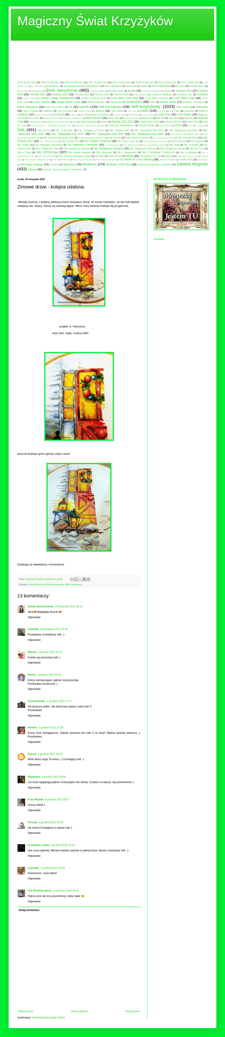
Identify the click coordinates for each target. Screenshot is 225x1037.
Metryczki (147, 118)
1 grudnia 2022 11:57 (59, 701)
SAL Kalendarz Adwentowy (49, 145)
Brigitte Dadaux (97, 91)
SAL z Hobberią (188, 152)
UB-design (203, 159)
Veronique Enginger (32, 164)
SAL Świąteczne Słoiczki (143, 148)
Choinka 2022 (60, 94)
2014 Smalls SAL (26, 82)
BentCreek (37, 91)
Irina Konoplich (65, 111)
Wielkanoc (89, 164)
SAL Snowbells (191, 145)
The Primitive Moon (40, 890)
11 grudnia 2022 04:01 (66, 890)
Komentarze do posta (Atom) (48, 1017)
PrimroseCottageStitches (121, 125)
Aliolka (144, 86)
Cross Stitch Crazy (184, 98)
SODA (129, 156)
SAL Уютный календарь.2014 (74, 156)
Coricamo (202, 94)
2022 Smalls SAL (167, 82)
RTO (190, 125)
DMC (152, 102)
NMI (75, 122)
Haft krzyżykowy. (145, 106)
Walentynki (70, 164)
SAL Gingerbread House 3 (155, 141)
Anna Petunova (161, 86)
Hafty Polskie (183, 107)
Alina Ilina (131, 86)
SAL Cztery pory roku (128, 141)
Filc (70, 106)
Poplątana (34, 776)
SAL (21, 130)
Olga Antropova (88, 121)
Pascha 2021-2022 (122, 121)
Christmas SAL (184, 94)
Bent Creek (22, 91)
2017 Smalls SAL (97, 82)
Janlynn (99, 110)
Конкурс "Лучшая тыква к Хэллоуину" (63, 169)
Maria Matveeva (131, 118)
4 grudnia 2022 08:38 (51, 822)
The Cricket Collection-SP (37, 159)
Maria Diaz (113, 118)
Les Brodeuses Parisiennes (95, 114)
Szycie (168, 156)
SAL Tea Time (196, 148)
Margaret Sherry (51, 118)
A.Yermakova (38, 86)
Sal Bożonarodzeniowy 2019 (91, 138)
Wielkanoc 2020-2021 (118, 164)
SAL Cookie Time (71, 141)
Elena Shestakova (27, 106)
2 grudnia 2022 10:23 (50, 754)
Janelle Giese (84, 111)
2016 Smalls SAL (74, 82)
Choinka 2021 (37, 94)
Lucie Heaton (184, 114)
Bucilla (131, 90)
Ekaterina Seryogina (193, 102)
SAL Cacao (115, 137)
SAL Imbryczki (179, 141)
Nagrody (188, 118)
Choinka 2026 (140, 94)
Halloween (202, 106)
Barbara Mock (196, 86)
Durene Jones (168, 102)
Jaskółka (33, 629)
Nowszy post (25, 1011)
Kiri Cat (161, 111)
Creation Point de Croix (93, 98)
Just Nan (132, 111)
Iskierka (32, 727)
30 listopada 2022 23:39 (54, 629)
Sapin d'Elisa (115, 156)
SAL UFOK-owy (47, 152)
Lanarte (73, 114)
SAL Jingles (23, 145)
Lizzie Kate (164, 114)
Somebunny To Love (150, 156)
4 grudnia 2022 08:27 (57, 799)
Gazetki (84, 106)
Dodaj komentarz (29, 910)
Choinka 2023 (81, 94)
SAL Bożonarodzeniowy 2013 (58, 137)
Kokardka (189, 111)
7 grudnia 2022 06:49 (52, 867)
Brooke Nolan (116, 90)
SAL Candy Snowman (137, 137)
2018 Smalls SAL (121, 82)
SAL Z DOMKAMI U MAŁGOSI (158, 152)
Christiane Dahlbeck (161, 94)
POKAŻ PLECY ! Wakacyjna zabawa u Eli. (51, 125)
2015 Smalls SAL (50, 82)
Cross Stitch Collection (157, 98)
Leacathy (33, 867)
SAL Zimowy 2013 (46, 156)
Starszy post (132, 1011)
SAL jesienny (197, 141)
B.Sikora (180, 86)
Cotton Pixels (29, 98)
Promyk (32, 822)
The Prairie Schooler (82, 159)
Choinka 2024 (102, 94)
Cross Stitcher (42, 102)
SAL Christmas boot (48, 141)
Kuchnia (59, 114)
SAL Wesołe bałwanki (79, 152)
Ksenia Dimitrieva (43, 114)
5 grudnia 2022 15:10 (62, 845)
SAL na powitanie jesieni (154, 145)
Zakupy (32, 169)
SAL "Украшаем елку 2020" (147, 134)
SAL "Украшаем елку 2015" (183, 130)
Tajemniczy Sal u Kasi (187, 156)
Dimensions (134, 102)
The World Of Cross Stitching (136, 159)
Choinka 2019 (183, 90)
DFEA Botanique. (96, 102)
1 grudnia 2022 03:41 (49, 674)
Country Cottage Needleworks (56, 98)
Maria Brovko (93, 118)
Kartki (144, 110)
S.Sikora (200, 125)
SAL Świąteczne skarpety (109, 148)
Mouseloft (174, 118)
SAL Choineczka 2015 (163, 138)
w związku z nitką (38, 845)
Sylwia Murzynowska (40, 606)
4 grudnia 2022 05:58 (53, 776)
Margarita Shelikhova (72, 118)
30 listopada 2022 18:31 (68, 606)
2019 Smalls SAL (145, 82)
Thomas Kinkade (167, 159)
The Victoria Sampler (106, 159)
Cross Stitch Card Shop (124, 98)
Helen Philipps (30, 111)
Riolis (178, 125)
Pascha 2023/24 (173, 121)
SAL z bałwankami (127, 152)
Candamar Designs (151, 91)
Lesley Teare (119, 114)
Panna (104, 121)
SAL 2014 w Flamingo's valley (185, 134)
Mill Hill (160, 118)
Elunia (31, 674)
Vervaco (54, 164)
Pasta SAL (192, 121)
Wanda (32, 652)
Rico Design (165, 125)
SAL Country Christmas (97, 141)
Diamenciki (115, 102)
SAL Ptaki (174, 145)
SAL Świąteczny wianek (172, 148)
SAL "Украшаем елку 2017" (67, 134)
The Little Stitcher (61, 159)
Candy (167, 90)
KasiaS (32, 754)
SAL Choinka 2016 (187, 137)
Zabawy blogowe (192, 164)
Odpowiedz (34, 617)
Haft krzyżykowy (110, 106)
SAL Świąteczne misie (47, 148)
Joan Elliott (117, 111)
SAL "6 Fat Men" (64, 130)
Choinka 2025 (121, 94)
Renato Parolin (147, 125)
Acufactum (53, 86)
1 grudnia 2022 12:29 (51, 727)
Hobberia (48, 111)
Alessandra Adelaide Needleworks (82, 86)
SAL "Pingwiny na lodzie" (91, 130)
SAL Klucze (44, 130)
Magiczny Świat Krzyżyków (95, 21)
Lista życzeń (148, 114)
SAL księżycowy (111, 145)
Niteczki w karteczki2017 (57, 122)
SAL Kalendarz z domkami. (82, 144)
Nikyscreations (35, 122)
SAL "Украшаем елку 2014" (149, 130)
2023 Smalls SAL (190, 82)
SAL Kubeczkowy (131, 145)
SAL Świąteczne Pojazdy (76, 148)
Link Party (134, 114)
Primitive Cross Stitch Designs (90, 125)
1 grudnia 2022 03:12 (49, 652)
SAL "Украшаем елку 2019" (107, 134)
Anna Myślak (35, 799)
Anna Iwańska (37, 701)
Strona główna (79, 1011)
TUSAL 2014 (185, 159)
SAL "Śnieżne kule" (119, 130)
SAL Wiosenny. (104, 152)
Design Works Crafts (68, 102)
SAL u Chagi (24, 152)
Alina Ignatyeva (113, 86)
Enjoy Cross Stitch (54, 107)
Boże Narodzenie (62, 90)
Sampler (99, 156)
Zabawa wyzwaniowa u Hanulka (154, 164)
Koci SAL (175, 111)
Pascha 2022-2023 (149, 121)
